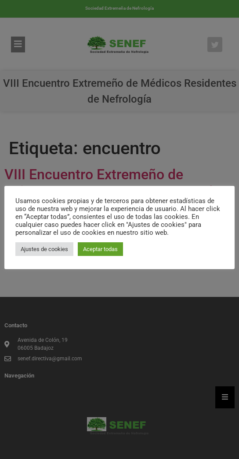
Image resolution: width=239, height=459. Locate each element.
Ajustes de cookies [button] (44, 249)
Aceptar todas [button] (100, 249)
